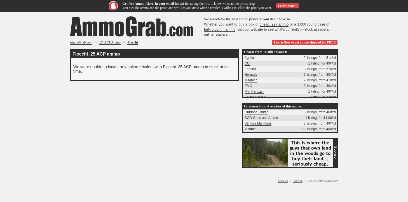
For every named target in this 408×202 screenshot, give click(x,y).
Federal (250, 69)
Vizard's (250, 129)
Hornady (251, 75)
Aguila (249, 58)
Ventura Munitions (258, 123)
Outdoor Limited (256, 112)
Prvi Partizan (254, 91)
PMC (248, 86)
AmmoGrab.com (81, 42)
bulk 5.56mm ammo (219, 29)
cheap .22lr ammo (274, 24)
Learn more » (287, 6)
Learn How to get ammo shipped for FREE (305, 42)
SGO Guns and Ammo (261, 118)
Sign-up (283, 180)
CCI (247, 63)
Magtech (251, 80)
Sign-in (298, 180)
